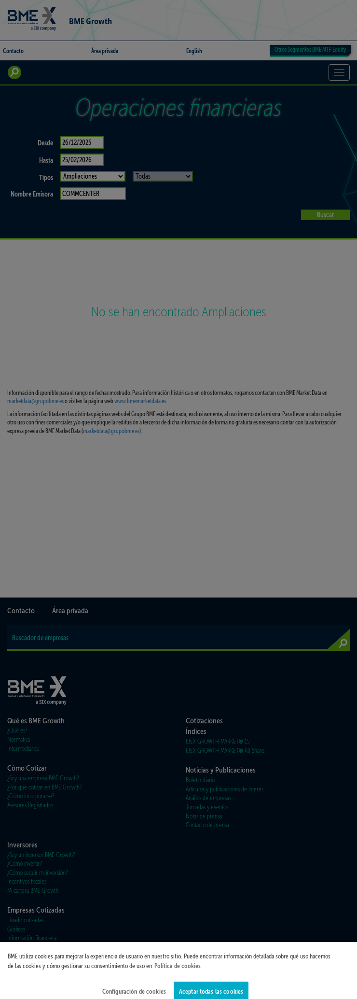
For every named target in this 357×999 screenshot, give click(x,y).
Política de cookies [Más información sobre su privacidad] (177, 972)
